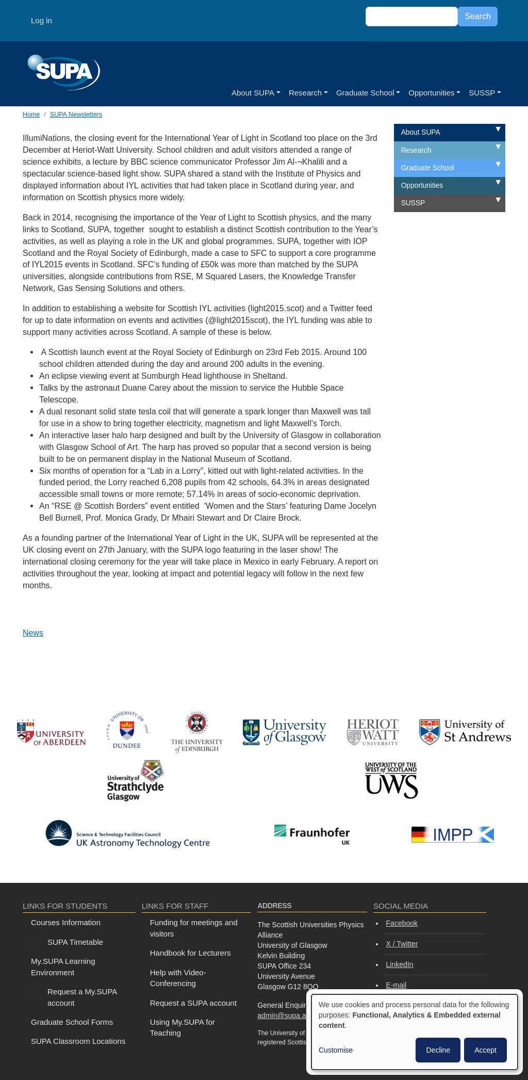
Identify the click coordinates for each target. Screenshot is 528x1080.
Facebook (402, 923)
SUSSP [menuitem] (413, 203)
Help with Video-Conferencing (178, 978)
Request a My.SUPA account (82, 997)
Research (305, 92)
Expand (486, 130)
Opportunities (431, 92)
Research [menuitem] (416, 150)
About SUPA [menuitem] (420, 132)
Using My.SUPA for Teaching (182, 1027)
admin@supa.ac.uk (288, 1015)
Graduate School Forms (72, 1022)
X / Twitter (402, 944)
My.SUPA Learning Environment (63, 966)
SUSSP (482, 92)
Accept (485, 1050)
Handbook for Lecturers (190, 952)
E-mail (396, 985)
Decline (438, 1050)
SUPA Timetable (75, 942)
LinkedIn (400, 964)
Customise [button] (336, 1050)
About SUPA (253, 92)
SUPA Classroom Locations (78, 1041)
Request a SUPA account (193, 1002)
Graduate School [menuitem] (427, 168)
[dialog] (414, 1032)
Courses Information (66, 922)
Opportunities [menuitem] (422, 185)
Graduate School (365, 92)
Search (478, 16)
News (33, 632)
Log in (41, 20)
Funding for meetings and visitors (194, 928)
